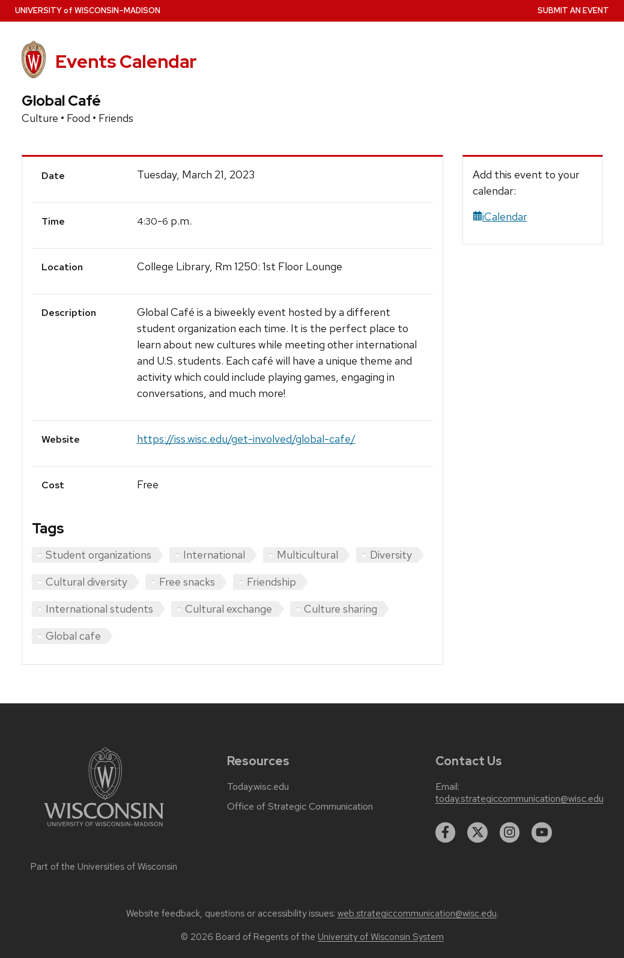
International (214, 555)
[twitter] (477, 832)
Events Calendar (126, 61)
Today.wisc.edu (258, 787)
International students (99, 609)
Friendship (271, 582)
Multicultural (307, 555)
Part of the (104, 867)
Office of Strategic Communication (300, 807)
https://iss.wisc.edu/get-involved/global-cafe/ (246, 439)
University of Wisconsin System (381, 937)
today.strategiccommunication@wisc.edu (519, 799)
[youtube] (542, 832)
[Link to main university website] (104, 828)
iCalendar (500, 216)
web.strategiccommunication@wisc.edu (417, 914)
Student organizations (98, 555)
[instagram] (510, 832)
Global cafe (73, 636)
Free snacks (187, 582)
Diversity (391, 555)
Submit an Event (573, 10)
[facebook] (445, 832)
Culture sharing (340, 609)
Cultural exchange (228, 609)
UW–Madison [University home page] (87, 10)
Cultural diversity (86, 582)
